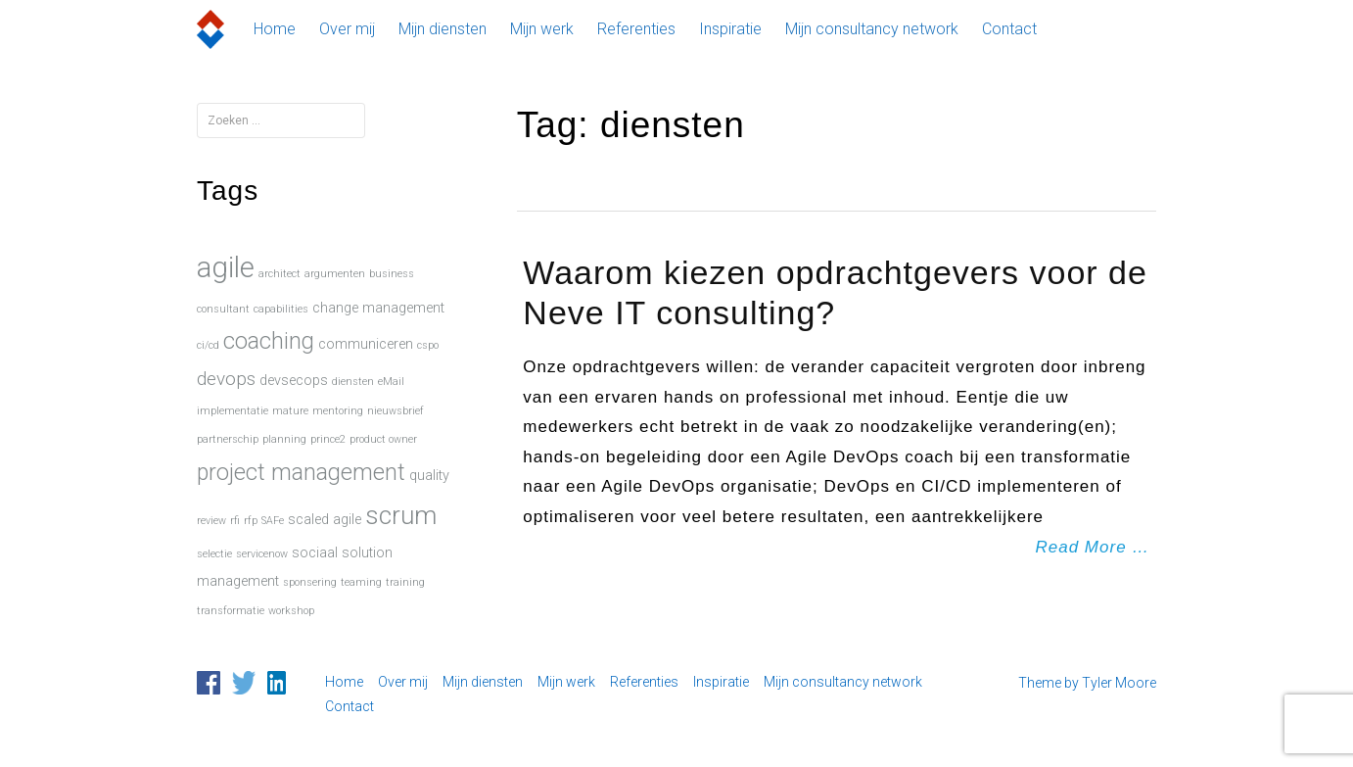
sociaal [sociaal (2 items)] (315, 553)
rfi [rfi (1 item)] (235, 520)
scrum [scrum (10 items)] (401, 515)
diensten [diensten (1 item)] (353, 381)
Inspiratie (730, 29)
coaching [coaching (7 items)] (268, 341)
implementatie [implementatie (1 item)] (232, 411)
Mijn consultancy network (871, 29)
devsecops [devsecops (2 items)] (293, 380)
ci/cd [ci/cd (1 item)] (208, 345)
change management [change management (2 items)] (378, 308)
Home (275, 29)
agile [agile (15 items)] (226, 267)
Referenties (636, 29)
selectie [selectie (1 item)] (214, 554)
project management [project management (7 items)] (301, 472)
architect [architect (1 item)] (279, 273)
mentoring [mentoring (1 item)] (337, 411)
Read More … (1093, 547)
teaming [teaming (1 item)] (361, 582)
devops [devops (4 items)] (226, 378)
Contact (1009, 29)
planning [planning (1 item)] (284, 439)
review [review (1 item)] (211, 520)
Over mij (347, 29)
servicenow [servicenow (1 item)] (262, 554)
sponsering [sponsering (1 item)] (310, 582)
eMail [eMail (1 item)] (391, 381)
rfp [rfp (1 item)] (250, 520)
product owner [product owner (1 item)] (383, 439)
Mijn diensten (442, 29)
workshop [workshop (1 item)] (291, 610)
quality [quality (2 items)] (429, 475)
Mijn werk (542, 29)
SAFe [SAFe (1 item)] (272, 520)
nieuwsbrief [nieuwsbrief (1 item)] (395, 411)
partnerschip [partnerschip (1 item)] (227, 439)
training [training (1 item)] (405, 582)
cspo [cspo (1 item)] (428, 345)
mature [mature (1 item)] (290, 411)
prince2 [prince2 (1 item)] (328, 439)
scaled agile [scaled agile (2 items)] (324, 519)
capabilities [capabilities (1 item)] (281, 309)
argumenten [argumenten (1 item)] (334, 273)
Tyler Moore (1119, 683)
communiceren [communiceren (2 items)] (365, 344)
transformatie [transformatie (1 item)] (230, 610)
